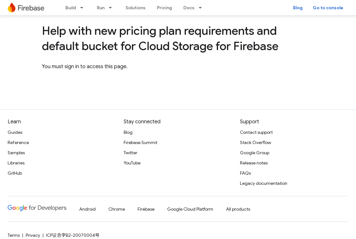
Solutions (136, 8)
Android (87, 209)
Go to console (328, 8)
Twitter (130, 153)
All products (238, 209)
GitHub (15, 173)
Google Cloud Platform (190, 209)
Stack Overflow (255, 142)
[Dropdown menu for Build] (83, 7)
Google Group (254, 153)
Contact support (256, 132)
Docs (189, 8)
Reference (18, 142)
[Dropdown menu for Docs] (202, 7)
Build (70, 8)
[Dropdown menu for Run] (112, 7)
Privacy (33, 235)
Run (101, 8)
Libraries (16, 163)
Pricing (164, 8)
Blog (298, 8)
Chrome (116, 209)
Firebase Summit (140, 142)
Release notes (254, 163)
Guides (15, 132)
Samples (16, 153)
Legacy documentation (263, 183)
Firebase (146, 209)
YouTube (132, 163)
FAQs (245, 173)
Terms (14, 235)
